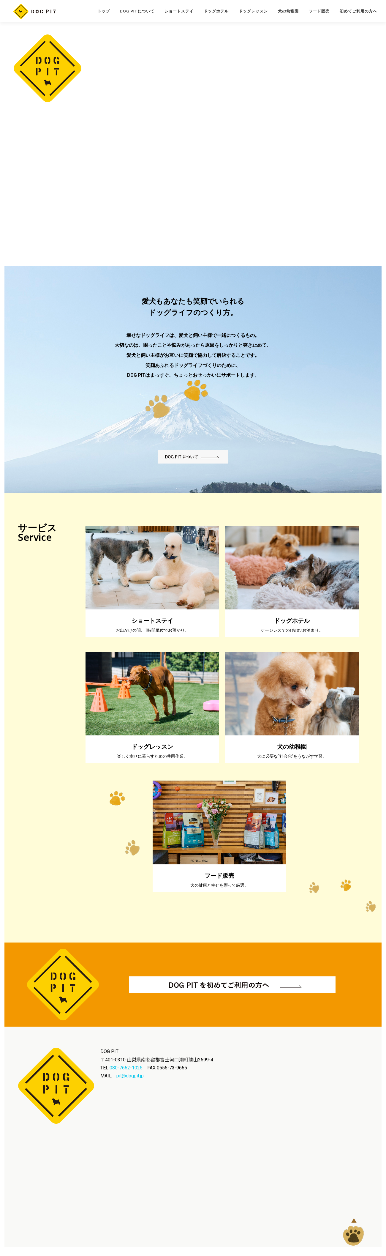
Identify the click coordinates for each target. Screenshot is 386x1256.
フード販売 (319, 11)
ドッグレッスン (253, 11)
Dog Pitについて (137, 11)
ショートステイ (179, 11)
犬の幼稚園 (288, 11)
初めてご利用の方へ (358, 11)
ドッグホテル (216, 11)
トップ (103, 11)
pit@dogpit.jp (130, 1076)
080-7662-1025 (126, 1068)
